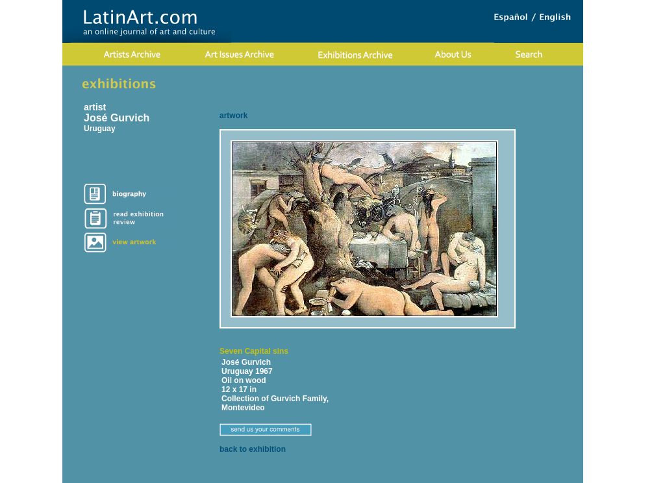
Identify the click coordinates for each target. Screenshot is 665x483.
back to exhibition (253, 449)
